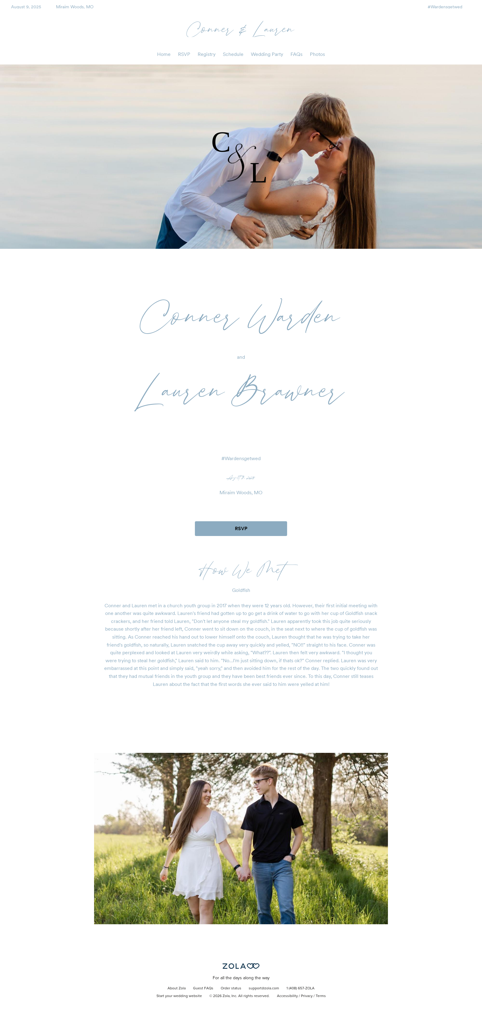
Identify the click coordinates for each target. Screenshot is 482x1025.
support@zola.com (264, 988)
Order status (231, 988)
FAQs (296, 54)
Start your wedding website (179, 996)
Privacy (307, 996)
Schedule (233, 54)
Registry (206, 54)
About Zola (177, 988)
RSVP (184, 54)
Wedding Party (267, 54)
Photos (317, 54)
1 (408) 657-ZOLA (300, 988)
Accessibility (287, 996)
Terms (321, 996)
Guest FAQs (203, 988)
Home (164, 54)
